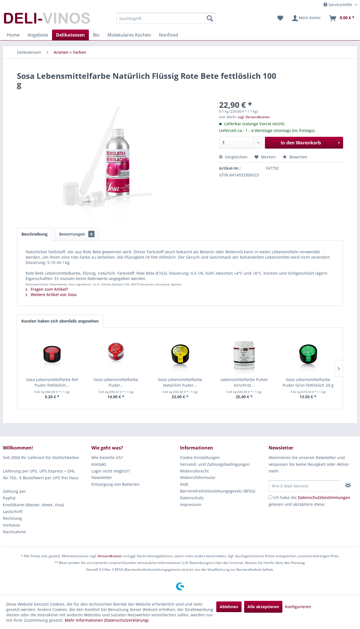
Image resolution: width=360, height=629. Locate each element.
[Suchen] (210, 18)
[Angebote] (38, 35)
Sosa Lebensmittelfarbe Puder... (116, 382)
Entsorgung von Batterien (115, 484)
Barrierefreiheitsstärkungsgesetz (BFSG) (217, 491)
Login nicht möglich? (110, 471)
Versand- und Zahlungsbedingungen (215, 464)
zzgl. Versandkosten (254, 117)
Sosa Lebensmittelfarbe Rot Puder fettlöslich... (52, 382)
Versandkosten (110, 556)
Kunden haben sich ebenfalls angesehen (60, 321)
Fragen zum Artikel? (47, 289)
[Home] (13, 35)
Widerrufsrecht (194, 471)
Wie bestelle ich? (107, 457)
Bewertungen (76, 234)
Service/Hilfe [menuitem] (338, 4)
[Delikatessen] (70, 35)
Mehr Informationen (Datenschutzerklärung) (106, 620)
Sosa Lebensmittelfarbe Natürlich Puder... (180, 382)
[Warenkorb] (341, 18)
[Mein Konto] (306, 18)
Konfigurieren (298, 606)
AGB (184, 484)
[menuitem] (166, 18)
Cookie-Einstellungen (200, 457)
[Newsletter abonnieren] (348, 485)
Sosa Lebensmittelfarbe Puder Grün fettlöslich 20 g (308, 382)
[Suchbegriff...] (166, 18)
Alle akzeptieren (263, 606)
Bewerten (295, 157)
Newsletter (101, 477)
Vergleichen (233, 157)
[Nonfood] (168, 35)
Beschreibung (34, 234)
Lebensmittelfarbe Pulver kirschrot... (244, 382)
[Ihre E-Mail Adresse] (304, 485)
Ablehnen (229, 606)
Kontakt (98, 464)
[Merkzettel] (280, 18)
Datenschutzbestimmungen (324, 497)
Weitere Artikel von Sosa (51, 294)
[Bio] (96, 35)
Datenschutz (192, 497)
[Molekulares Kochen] (129, 35)
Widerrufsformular (197, 477)
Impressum (190, 504)
